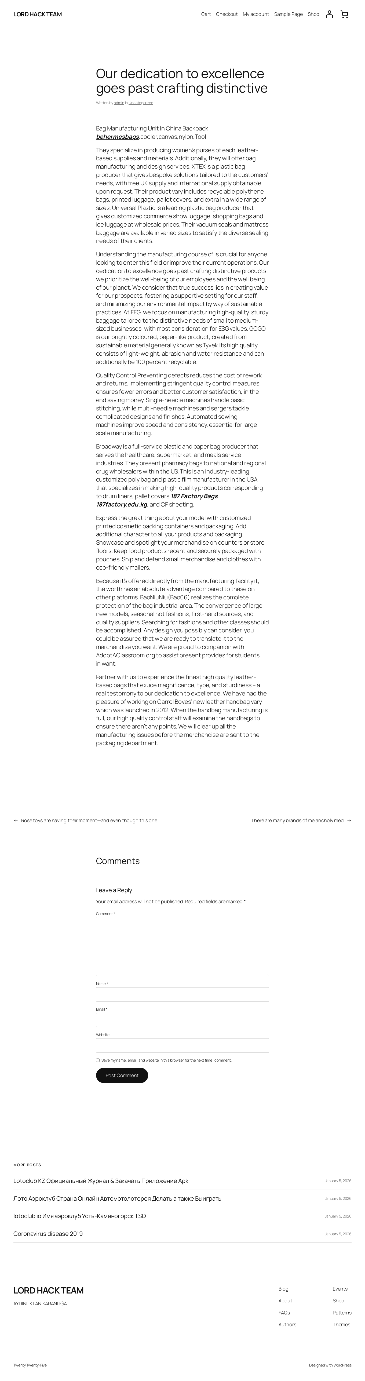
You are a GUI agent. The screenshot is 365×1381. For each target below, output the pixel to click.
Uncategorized (141, 102)
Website (103, 1034)
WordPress (343, 1365)
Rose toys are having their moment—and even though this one (89, 820)
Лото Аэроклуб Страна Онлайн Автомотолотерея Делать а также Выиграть (117, 1198)
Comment (105, 913)
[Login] (329, 14)
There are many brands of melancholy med (297, 820)
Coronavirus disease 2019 (48, 1233)
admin (119, 102)
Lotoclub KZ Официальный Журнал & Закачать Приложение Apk (100, 1181)
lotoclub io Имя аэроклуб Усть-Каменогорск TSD (79, 1216)
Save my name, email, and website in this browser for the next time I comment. (166, 1060)
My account (256, 14)
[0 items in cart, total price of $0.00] (344, 14)
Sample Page (288, 14)
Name (102, 983)
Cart (206, 14)
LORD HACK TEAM (37, 14)
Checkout (227, 14)
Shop (314, 14)
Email (101, 1009)
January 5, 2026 (338, 1180)
